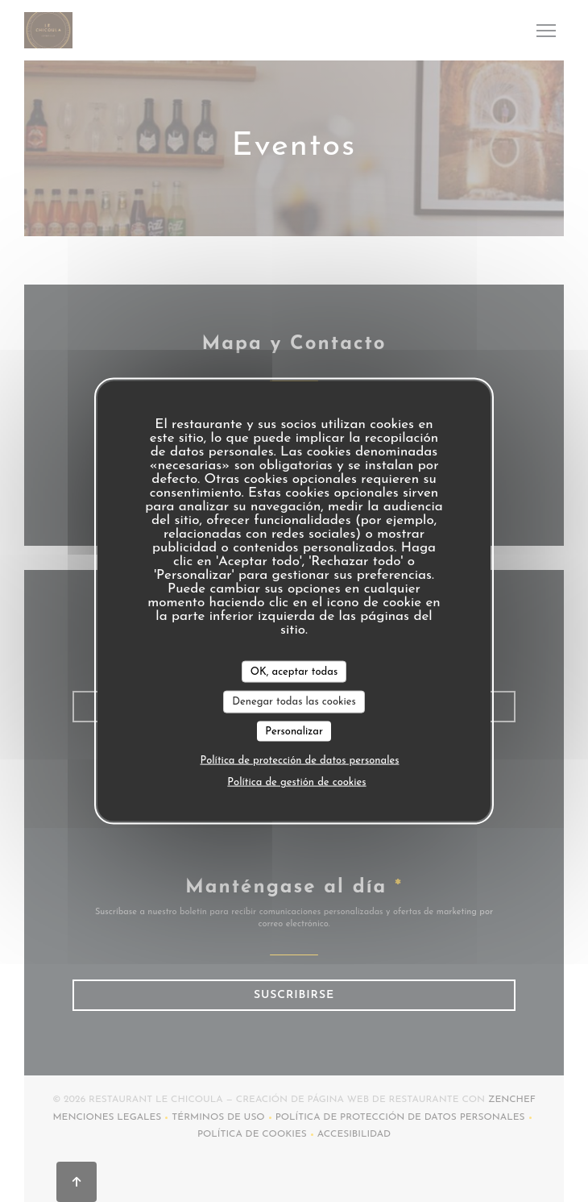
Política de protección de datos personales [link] (300, 760)
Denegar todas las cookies (294, 702)
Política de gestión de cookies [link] (296, 782)
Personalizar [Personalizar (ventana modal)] (294, 731)
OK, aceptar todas (294, 671)
